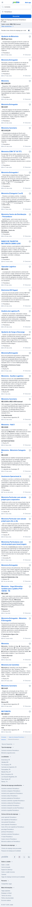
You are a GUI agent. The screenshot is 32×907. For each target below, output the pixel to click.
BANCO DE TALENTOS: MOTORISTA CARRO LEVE (11, 242)
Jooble (11, 904)
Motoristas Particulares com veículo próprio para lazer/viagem (14, 543)
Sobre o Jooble (5, 864)
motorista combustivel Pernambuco (10, 803)
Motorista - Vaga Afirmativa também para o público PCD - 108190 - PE (12, 589)
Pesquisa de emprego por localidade (11, 851)
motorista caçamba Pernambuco (10, 810)
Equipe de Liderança (6, 869)
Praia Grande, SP (5, 779)
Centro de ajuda (5, 867)
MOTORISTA (6, 711)
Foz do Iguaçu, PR (6, 764)
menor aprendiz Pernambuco (9, 824)
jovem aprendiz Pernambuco (8, 817)
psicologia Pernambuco (7, 829)
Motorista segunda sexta (8, 753)
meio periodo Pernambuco (8, 822)
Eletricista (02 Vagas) (9, 290)
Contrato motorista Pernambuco (10, 750)
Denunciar (27, 54)
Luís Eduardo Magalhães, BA (9, 776)
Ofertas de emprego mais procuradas (11, 848)
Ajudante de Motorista (9, 36)
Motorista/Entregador (9, 353)
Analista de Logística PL (10, 311)
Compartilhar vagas (6, 884)
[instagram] (19, 857)
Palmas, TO (4, 781)
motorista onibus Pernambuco (9, 795)
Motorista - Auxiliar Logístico (12, 376)
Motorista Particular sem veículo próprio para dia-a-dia (13, 520)
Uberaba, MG (4, 762)
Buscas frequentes (8, 744)
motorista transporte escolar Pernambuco (12, 808)
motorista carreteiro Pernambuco (10, 788)
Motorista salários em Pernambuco (10, 841)
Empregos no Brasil (6, 893)
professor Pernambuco (7, 831)
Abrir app (28, 2)
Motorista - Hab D (8, 425)
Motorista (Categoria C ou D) (12, 193)
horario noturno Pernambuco (9, 839)
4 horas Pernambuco (7, 836)
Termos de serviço (6, 895)
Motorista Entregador (9, 60)
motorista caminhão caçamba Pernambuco (12, 800)
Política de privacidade (7, 898)
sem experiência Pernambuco (9, 819)
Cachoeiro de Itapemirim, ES (8, 767)
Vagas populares (5, 890)
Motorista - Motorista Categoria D (13, 451)
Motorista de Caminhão (10, 665)
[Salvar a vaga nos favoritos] (30, 36)
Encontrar (16, 16)
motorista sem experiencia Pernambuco (12, 793)
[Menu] (2, 2)
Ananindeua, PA (5, 759)
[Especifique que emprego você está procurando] (16, 7)
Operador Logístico (8, 266)
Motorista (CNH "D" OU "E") (11, 151)
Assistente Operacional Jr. (11, 476)
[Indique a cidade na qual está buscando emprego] (16, 12)
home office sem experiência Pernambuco (12, 827)
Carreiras (3, 874)
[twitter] (24, 857)
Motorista (5, 81)
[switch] (29, 30)
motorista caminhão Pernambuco (10, 805)
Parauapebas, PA (5, 769)
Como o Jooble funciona (8, 872)
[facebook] (14, 857)
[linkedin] (29, 857)
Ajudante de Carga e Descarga (13, 332)
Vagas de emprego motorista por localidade (13, 877)
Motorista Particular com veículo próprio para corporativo (13, 498)
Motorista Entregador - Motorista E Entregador (14, 619)
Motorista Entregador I (10, 172)
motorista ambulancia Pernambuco (10, 798)
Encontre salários (6, 900)
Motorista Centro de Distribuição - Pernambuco (13, 215)
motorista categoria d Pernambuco (10, 791)
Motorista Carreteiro (9, 128)
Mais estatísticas (8, 26)
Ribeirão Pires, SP (6, 772)
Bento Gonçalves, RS (7, 774)
